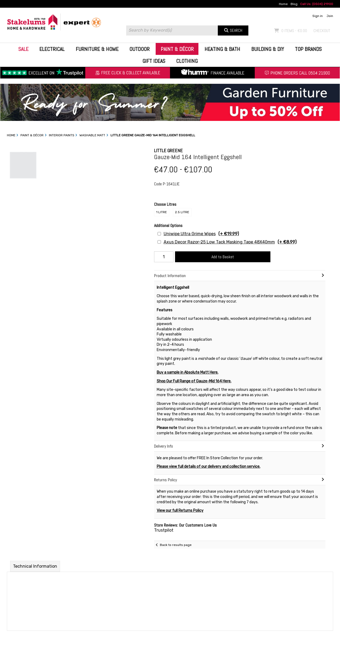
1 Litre (161, 212)
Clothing (187, 61)
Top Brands (308, 49)
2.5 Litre (182, 212)
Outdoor (139, 49)
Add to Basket (222, 257)
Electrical (52, 49)
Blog (294, 4)
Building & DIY (267, 49)
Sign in (317, 16)
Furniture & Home (97, 49)
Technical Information (35, 566)
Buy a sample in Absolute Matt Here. (187, 372)
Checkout (321, 30)
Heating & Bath (222, 49)
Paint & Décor (177, 49)
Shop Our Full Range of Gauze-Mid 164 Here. (194, 381)
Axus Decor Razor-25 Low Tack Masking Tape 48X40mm (230, 241)
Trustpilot (163, 530)
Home (283, 4)
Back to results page (176, 545)
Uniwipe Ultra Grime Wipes (201, 233)
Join (329, 16)
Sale (23, 49)
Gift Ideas (153, 61)
